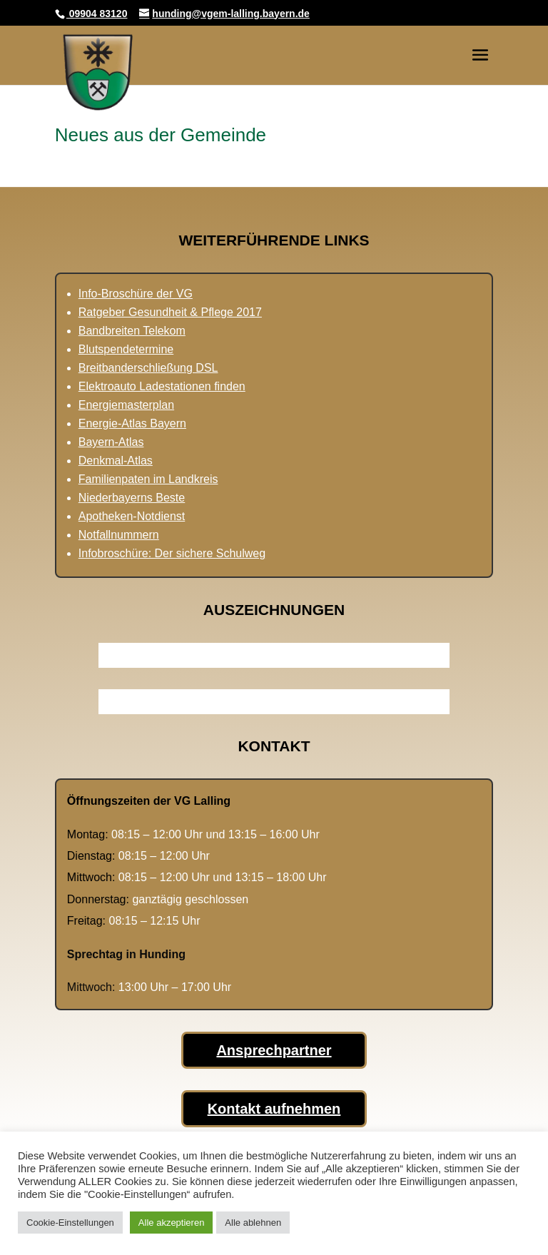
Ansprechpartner (273, 1050)
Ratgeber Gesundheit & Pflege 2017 (170, 312)
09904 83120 (97, 13)
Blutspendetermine (125, 349)
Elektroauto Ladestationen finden (161, 386)
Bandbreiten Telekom (132, 331)
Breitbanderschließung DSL (148, 368)
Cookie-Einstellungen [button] (70, 1222)
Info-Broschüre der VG (135, 294)
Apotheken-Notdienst (131, 516)
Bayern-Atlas (111, 442)
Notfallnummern (118, 535)
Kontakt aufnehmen (274, 1109)
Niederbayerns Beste (131, 498)
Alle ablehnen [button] (253, 1222)
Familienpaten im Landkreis (148, 479)
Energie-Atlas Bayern (132, 423)
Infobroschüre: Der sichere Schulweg (171, 553)
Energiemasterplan (126, 405)
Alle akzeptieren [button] (171, 1222)
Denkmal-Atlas (115, 460)
